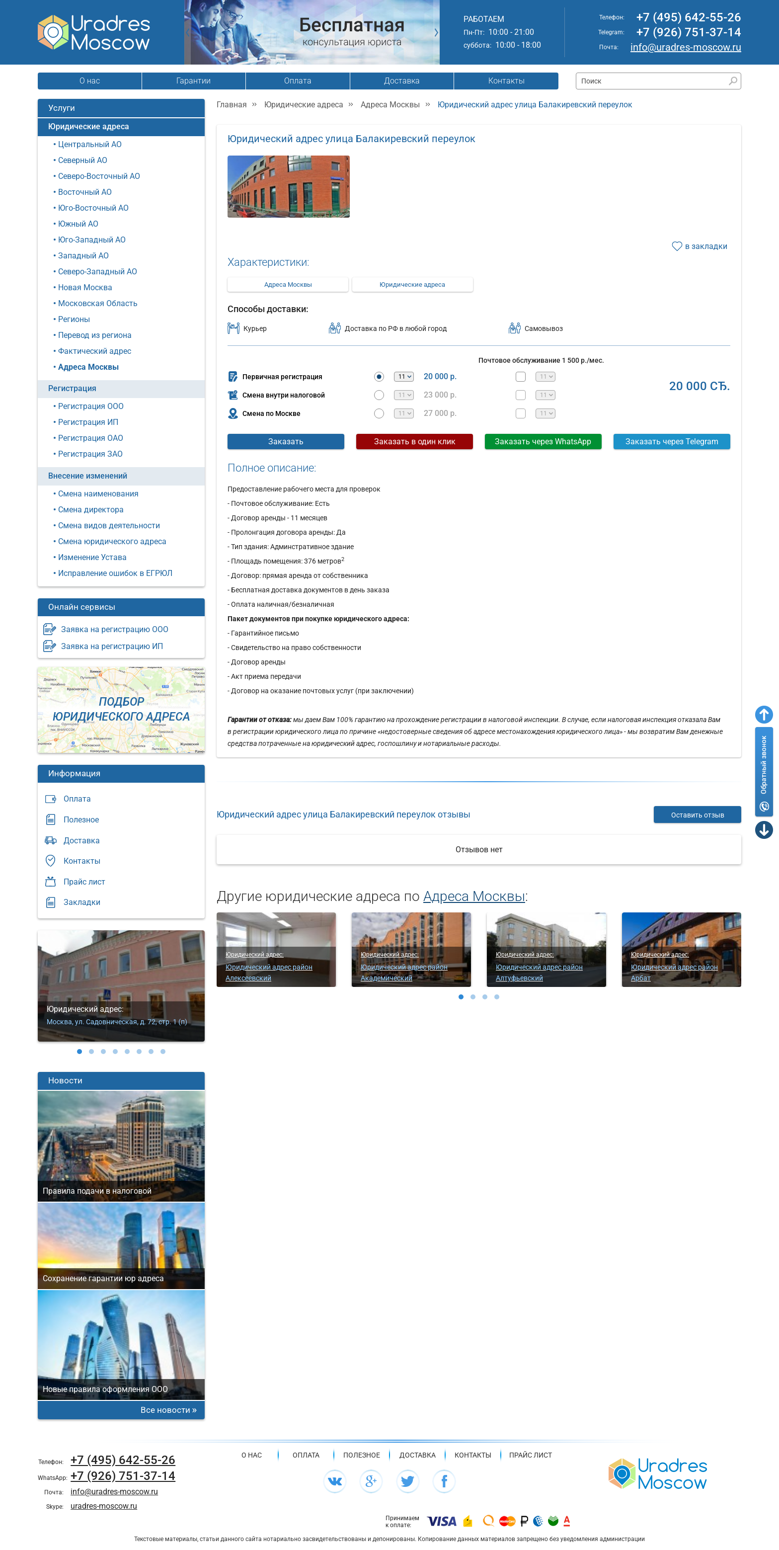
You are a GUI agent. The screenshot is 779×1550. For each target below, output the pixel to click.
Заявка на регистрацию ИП (112, 646)
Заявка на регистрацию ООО (114, 629)
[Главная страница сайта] (658, 1472)
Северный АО (82, 160)
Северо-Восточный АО (99, 176)
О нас (89, 80)
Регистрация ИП (88, 422)
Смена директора (91, 509)
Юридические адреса (88, 126)
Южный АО (78, 224)
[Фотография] (288, 191)
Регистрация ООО (91, 406)
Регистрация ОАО (90, 438)
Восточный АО (85, 192)
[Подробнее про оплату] (441, 1522)
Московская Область (98, 303)
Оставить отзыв (697, 815)
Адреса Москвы (88, 367)
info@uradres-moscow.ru (685, 47)
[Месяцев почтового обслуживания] (545, 377)
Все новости (165, 1410)
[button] (79, 1052)
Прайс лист (84, 882)
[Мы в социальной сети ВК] (335, 1481)
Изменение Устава (92, 557)
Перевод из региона (95, 335)
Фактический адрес (94, 351)
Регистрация (72, 388)
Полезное (81, 819)
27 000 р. (440, 413)
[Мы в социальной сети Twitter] (408, 1481)
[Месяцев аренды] (404, 377)
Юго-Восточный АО (93, 208)
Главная (232, 104)
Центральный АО (90, 144)
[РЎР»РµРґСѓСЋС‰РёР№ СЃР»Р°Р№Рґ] (436, 32)
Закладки (82, 902)
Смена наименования (98, 493)
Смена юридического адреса (112, 541)
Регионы (74, 319)
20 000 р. (440, 377)
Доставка (402, 80)
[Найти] (733, 81)
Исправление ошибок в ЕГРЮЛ (115, 573)
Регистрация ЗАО (90, 454)
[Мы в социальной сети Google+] (371, 1481)
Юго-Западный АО (92, 240)
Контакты (506, 80)
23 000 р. (440, 395)
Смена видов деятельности (109, 525)
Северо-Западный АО (97, 271)
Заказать (286, 441)
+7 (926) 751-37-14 (688, 32)
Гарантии (193, 80)
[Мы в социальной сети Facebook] (444, 1481)
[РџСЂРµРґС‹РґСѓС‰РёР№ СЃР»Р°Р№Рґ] (187, 32)
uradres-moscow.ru (104, 1506)
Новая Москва (85, 287)
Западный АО (83, 255)
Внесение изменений (87, 476)
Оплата (298, 80)
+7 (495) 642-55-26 (688, 17)
